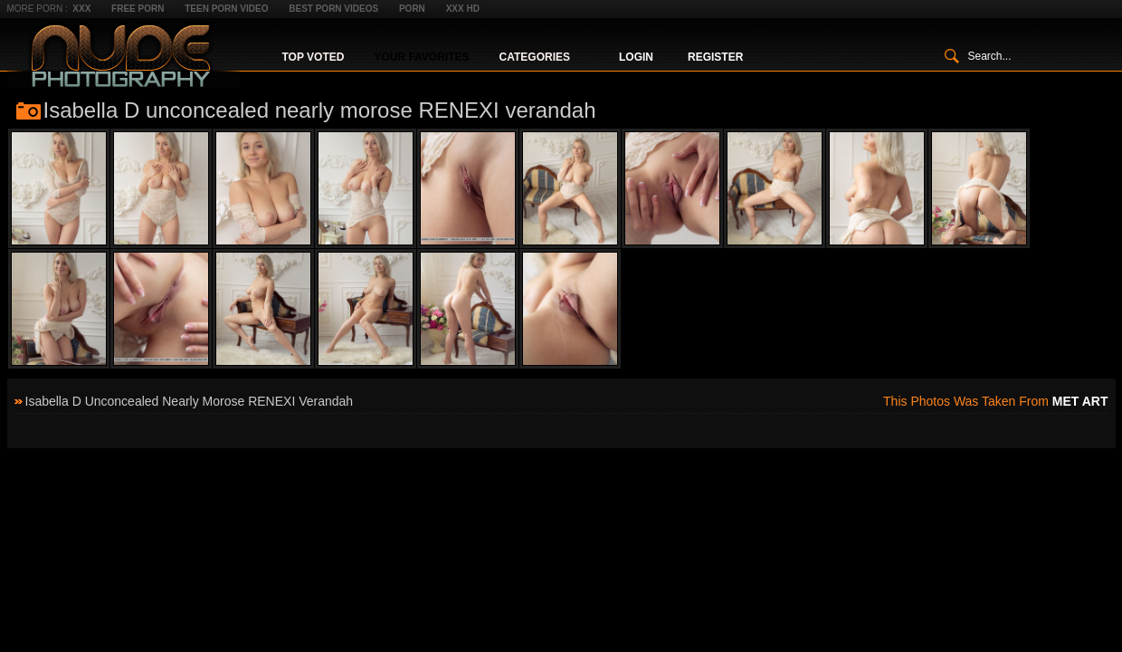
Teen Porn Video (226, 9)
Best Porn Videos (333, 9)
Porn (412, 9)
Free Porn (137, 9)
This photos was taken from (995, 401)
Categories (534, 57)
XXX (81, 9)
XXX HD (463, 9)
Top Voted (313, 57)
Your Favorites (421, 57)
